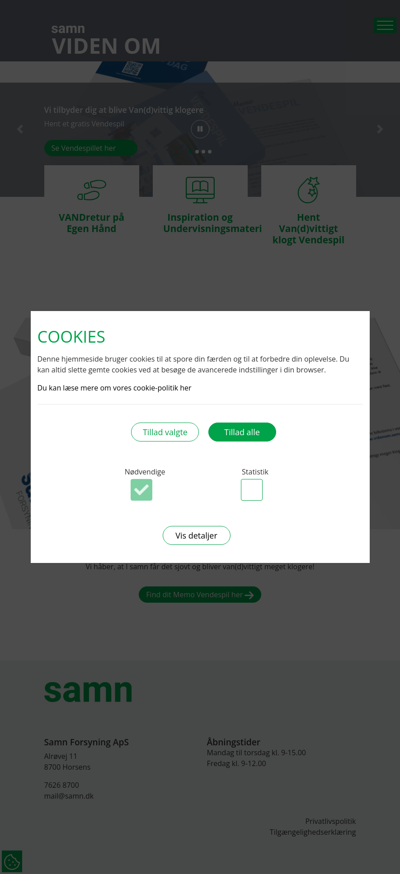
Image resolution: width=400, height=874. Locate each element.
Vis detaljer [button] (196, 535)
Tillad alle (241, 432)
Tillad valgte (165, 432)
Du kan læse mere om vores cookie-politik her (115, 388)
